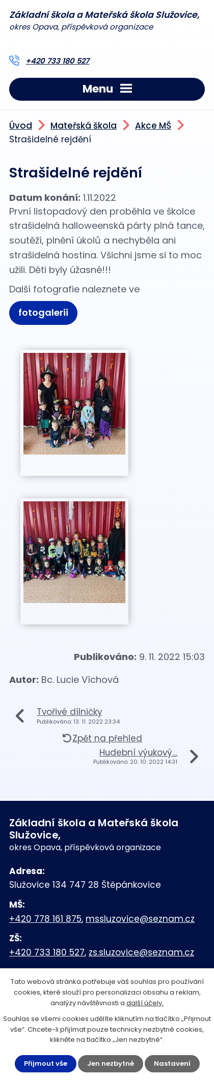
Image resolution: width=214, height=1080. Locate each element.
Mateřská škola (83, 125)
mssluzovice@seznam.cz (140, 919)
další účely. (145, 1003)
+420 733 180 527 (57, 61)
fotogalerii (43, 312)
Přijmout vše (45, 1063)
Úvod (20, 125)
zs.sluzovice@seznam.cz (141, 952)
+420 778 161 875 (45, 919)
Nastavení (172, 1063)
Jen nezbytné (110, 1063)
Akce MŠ (153, 125)
